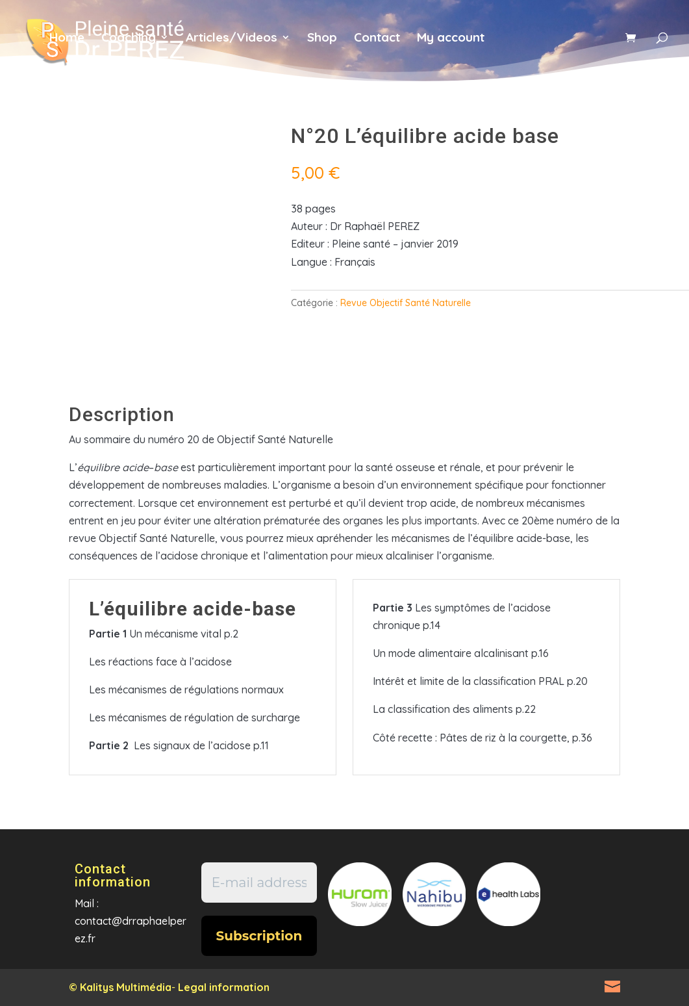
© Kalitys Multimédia (120, 987)
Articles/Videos (231, 38)
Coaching (128, 38)
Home (66, 38)
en (556, 45)
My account (450, 38)
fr (514, 45)
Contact (377, 38)
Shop (322, 38)
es (598, 45)
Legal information (223, 987)
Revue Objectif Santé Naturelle (405, 303)
